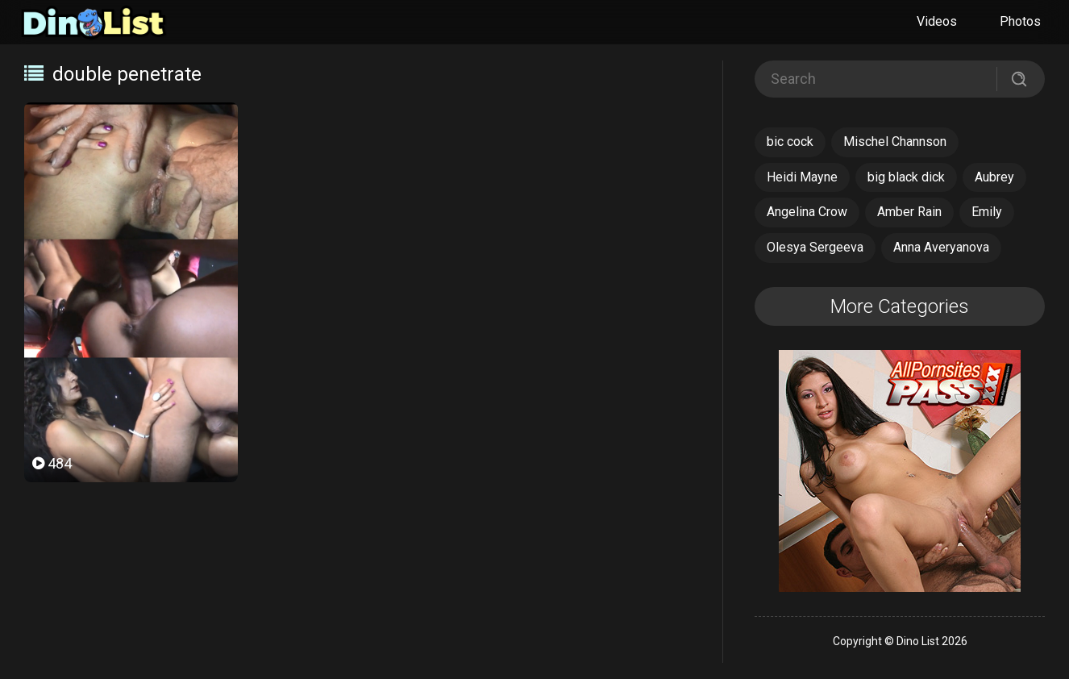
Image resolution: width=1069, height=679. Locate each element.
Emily (986, 211)
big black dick (906, 177)
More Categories (899, 306)
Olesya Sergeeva (815, 247)
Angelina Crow (807, 211)
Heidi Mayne (802, 177)
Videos (937, 21)
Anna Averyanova (941, 247)
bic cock (790, 141)
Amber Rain (909, 211)
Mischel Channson (894, 141)
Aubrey (994, 177)
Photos (1020, 21)
